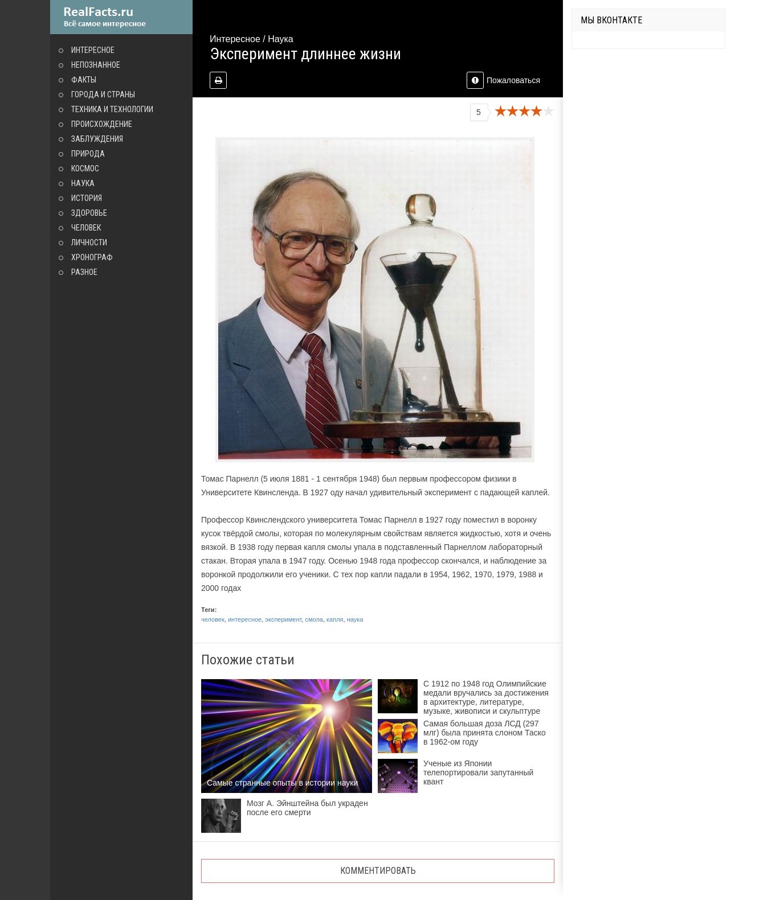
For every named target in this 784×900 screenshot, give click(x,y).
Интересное (93, 50)
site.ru (121, 17)
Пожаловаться (503, 80)
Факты (83, 79)
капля (335, 619)
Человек (86, 227)
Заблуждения (97, 138)
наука (355, 619)
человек (212, 619)
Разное (84, 272)
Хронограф (92, 257)
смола (313, 619)
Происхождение (101, 124)
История (86, 198)
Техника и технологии (112, 109)
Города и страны (103, 94)
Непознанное (95, 64)
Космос (85, 168)
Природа (88, 153)
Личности (89, 242)
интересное (245, 619)
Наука (83, 183)
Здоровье (89, 212)
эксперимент (283, 619)
